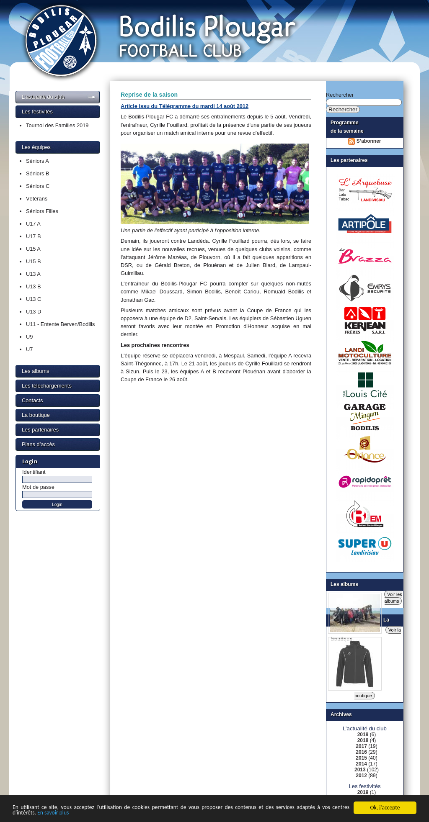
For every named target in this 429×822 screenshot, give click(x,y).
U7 (29, 349)
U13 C (33, 299)
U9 (29, 337)
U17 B (33, 236)
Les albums (35, 371)
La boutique (36, 415)
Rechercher (340, 95)
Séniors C (37, 186)
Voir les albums (393, 598)
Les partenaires (40, 429)
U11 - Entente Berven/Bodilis (60, 324)
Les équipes (36, 147)
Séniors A (37, 161)
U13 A (33, 274)
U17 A (33, 224)
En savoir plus (53, 813)
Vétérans (36, 198)
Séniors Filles (42, 211)
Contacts (32, 400)
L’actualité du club (43, 97)
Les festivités (37, 111)
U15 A (33, 249)
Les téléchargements (47, 386)
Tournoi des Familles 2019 (57, 125)
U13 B (33, 286)
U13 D (33, 311)
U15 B (33, 261)
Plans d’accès (38, 444)
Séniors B (37, 173)
